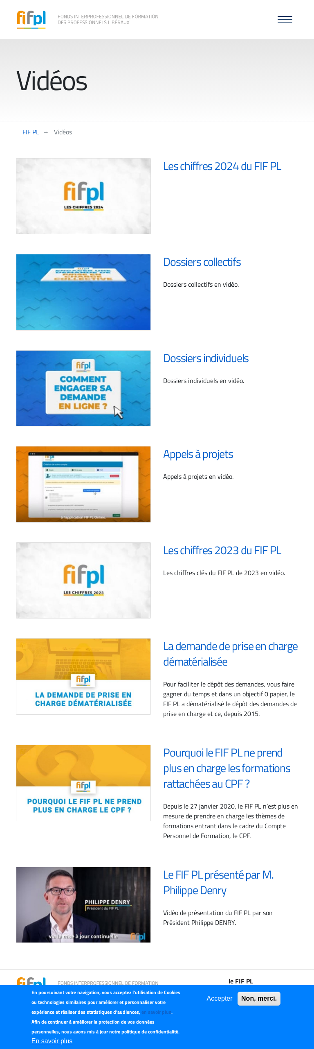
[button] (285, 19)
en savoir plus (156, 1012)
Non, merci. (259, 998)
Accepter (219, 998)
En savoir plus (52, 1041)
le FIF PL (241, 981)
